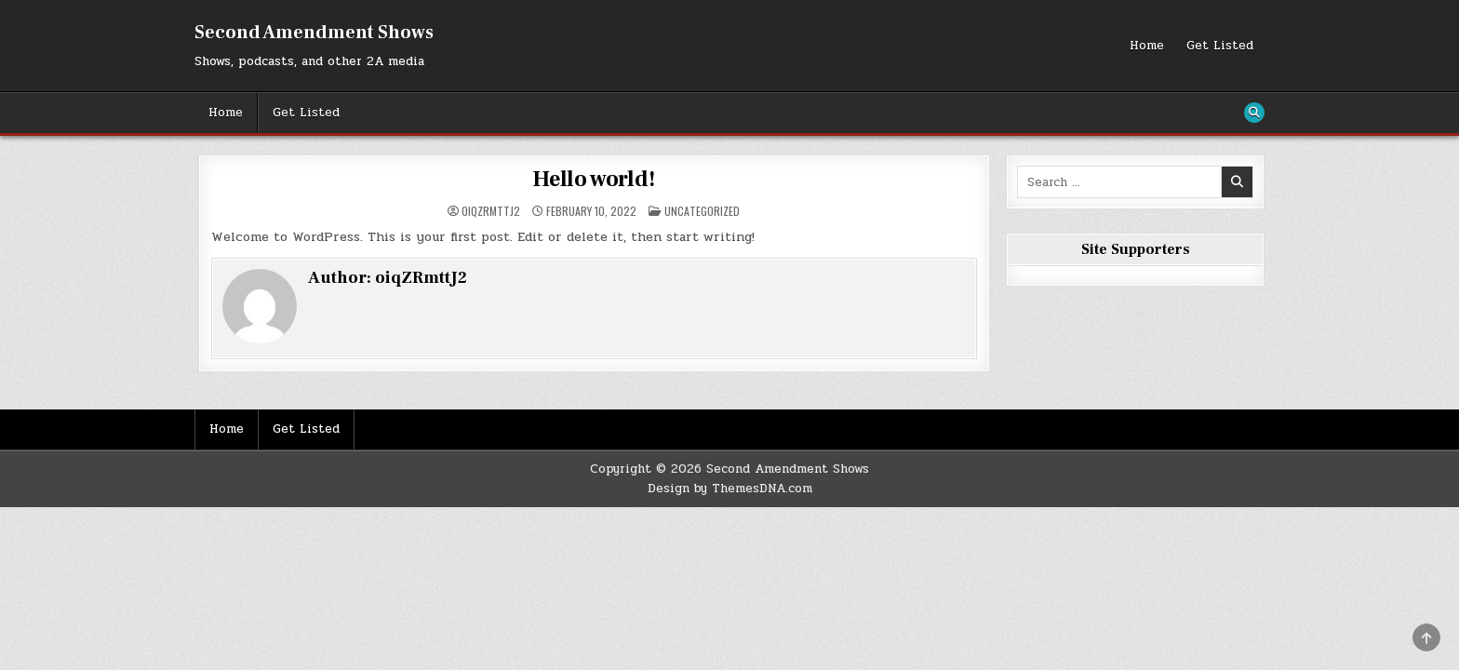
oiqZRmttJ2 (491, 211)
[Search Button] (1254, 112)
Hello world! (594, 179)
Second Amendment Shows (314, 32)
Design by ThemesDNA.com (730, 488)
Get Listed (1219, 45)
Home (1147, 45)
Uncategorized (702, 211)
